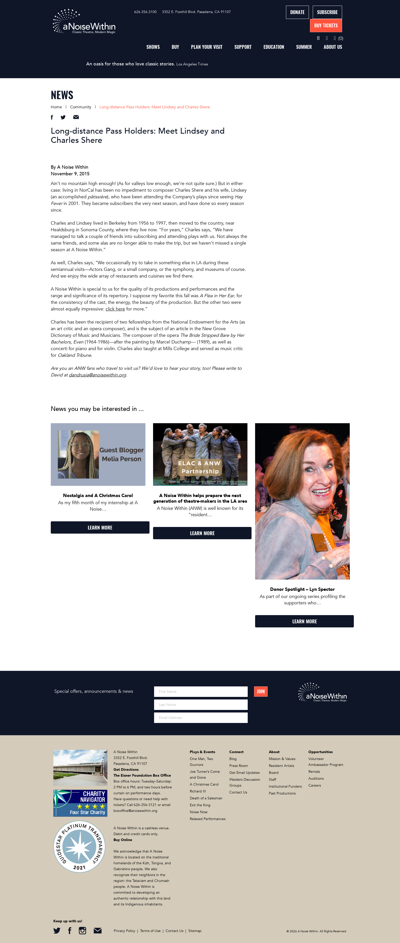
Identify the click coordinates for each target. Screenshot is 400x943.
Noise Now (198, 812)
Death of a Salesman (206, 798)
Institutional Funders (285, 786)
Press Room (238, 765)
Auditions (316, 778)
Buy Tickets (326, 25)
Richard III (198, 791)
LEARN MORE (100, 527)
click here (115, 309)
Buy (175, 47)
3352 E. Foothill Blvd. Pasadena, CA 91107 (196, 11)
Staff (272, 779)
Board (274, 772)
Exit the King (200, 805)
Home (56, 107)
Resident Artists (281, 765)
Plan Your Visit (206, 47)
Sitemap (195, 930)
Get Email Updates (244, 772)
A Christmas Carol (204, 784)
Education (274, 47)
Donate (297, 12)
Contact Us (238, 792)
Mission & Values (282, 758)
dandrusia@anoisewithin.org (97, 375)
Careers (314, 785)
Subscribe (327, 12)
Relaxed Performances (208, 818)
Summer (304, 47)
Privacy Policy (124, 930)
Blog (233, 758)
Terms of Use (150, 930)
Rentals (314, 771)
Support (243, 47)
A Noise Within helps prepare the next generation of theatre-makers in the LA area (200, 498)
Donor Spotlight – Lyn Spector (302, 589)
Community (80, 107)
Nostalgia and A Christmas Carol (98, 495)
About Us (333, 47)
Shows (153, 47)
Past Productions (282, 793)
